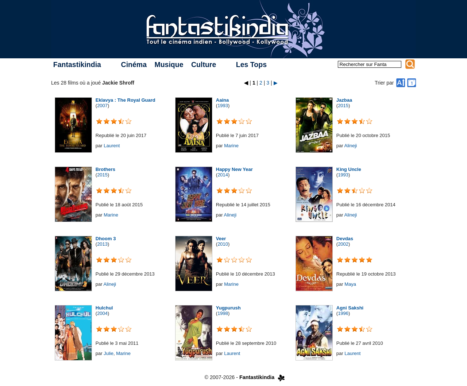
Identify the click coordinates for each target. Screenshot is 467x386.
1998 (222, 313)
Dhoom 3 (106, 238)
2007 (102, 105)
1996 (343, 313)
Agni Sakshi (349, 308)
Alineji (350, 145)
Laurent (112, 145)
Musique (168, 65)
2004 (102, 313)
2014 (222, 175)
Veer (221, 238)
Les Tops (251, 65)
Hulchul (104, 308)
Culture (203, 65)
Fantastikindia (77, 65)
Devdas (344, 238)
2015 (343, 105)
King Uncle (348, 169)
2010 (222, 244)
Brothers (105, 169)
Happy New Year (234, 169)
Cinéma (134, 65)
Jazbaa (344, 100)
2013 (102, 244)
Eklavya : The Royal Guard (125, 100)
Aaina (222, 100)
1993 (222, 105)
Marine (231, 145)
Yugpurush (228, 308)
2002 (343, 244)
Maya (350, 284)
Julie (108, 353)
